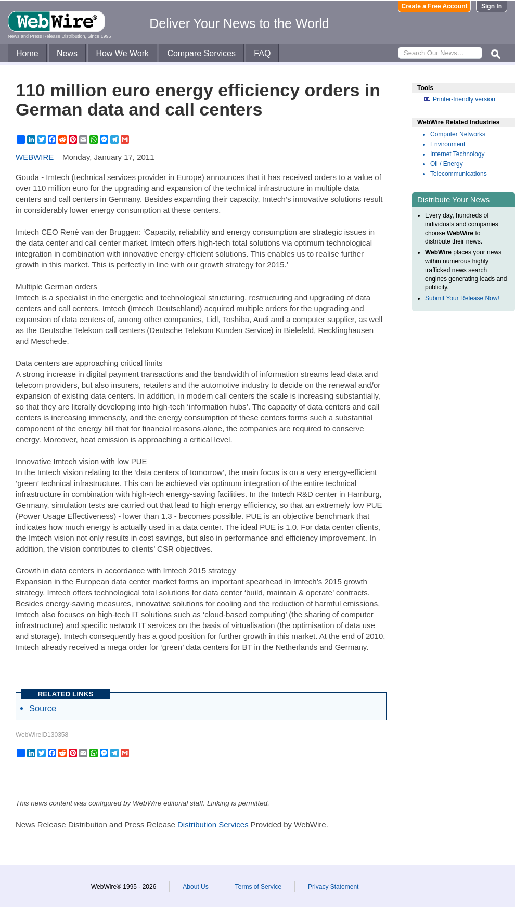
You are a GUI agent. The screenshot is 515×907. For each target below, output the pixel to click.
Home (27, 53)
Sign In (491, 6)
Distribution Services (213, 824)
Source (42, 708)
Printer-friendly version (464, 99)
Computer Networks (457, 134)
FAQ (262, 53)
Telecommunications (458, 173)
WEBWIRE (35, 156)
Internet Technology (457, 154)
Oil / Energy (446, 164)
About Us (195, 886)
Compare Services (201, 53)
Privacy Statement (333, 886)
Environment (447, 144)
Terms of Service (258, 886)
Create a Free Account (435, 6)
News (67, 53)
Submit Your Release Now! (462, 298)
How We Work (122, 53)
